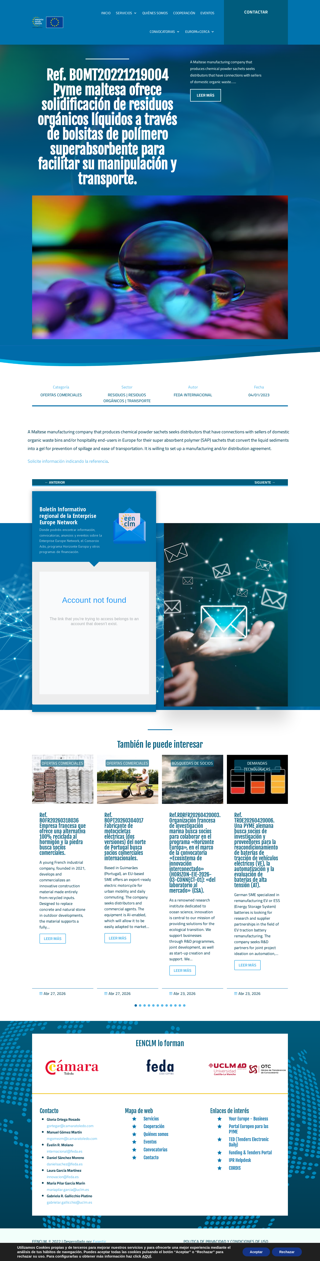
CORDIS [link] (235, 1173)
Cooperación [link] (184, 13)
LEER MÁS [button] (205, 100)
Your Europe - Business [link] (248, 1124)
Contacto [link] (151, 1162)
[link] (55, 487)
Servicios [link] (124, 13)
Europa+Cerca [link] (197, 31)
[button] (136, 1010)
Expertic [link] (99, 1246)
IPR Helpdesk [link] (240, 1165)
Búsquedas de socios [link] (192, 768)
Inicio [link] (106, 13)
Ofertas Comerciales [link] (62, 768)
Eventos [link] (207, 13)
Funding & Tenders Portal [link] (250, 1157)
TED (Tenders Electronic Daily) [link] (249, 1147)
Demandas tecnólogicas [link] (257, 771)
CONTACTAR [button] (256, 12)
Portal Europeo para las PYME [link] (248, 1134)
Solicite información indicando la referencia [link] (68, 466)
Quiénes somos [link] (155, 13)
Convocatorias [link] (162, 31)
